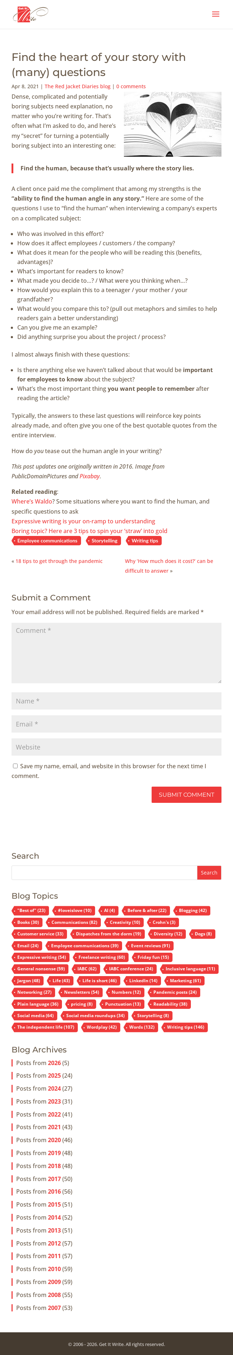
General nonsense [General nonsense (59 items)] (41, 969)
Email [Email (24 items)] (28, 946)
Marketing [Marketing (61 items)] (185, 981)
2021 (54, 1127)
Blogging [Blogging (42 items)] (193, 910)
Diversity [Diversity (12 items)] (168, 934)
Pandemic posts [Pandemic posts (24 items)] (175, 992)
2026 (54, 1063)
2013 (54, 1230)
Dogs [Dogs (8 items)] (203, 934)
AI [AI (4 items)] (109, 910)
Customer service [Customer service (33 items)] (40, 934)
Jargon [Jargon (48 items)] (28, 981)
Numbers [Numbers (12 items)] (126, 992)
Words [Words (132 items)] (141, 1027)
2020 (54, 1140)
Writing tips (144, 540)
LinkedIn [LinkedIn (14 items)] (143, 981)
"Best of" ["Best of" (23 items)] (31, 910)
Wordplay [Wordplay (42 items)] (102, 1027)
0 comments (131, 86)
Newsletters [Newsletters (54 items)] (81, 992)
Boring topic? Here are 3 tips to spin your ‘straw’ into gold (89, 531)
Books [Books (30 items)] (28, 922)
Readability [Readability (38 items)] (170, 1004)
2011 (54, 1256)
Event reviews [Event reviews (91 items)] (150, 946)
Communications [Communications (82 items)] (74, 922)
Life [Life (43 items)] (61, 981)
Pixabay (90, 476)
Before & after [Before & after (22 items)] (146, 910)
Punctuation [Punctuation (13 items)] (123, 1004)
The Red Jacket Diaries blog (78, 86)
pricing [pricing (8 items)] (82, 1004)
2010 (54, 1269)
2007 (54, 1308)
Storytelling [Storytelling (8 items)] (153, 1015)
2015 (54, 1204)
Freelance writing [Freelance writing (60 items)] (102, 957)
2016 (54, 1191)
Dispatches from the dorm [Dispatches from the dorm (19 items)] (108, 934)
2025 (54, 1075)
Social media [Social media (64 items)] (35, 1015)
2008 (54, 1295)
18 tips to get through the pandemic (59, 561)
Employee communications (47, 540)
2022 (54, 1114)
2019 (54, 1153)
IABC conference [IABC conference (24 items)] (131, 969)
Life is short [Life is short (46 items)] (99, 981)
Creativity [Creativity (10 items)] (125, 922)
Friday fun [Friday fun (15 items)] (153, 957)
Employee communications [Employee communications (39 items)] (84, 946)
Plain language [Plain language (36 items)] (37, 1004)
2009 (54, 1282)
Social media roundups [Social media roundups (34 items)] (95, 1015)
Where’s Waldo (32, 501)
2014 (54, 1217)
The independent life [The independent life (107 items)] (45, 1027)
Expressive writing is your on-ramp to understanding (83, 521)
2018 (54, 1166)
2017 (54, 1179)
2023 (54, 1101)
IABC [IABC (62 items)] (87, 969)
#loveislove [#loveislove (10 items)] (74, 910)
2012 (54, 1243)
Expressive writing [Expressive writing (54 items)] (41, 957)
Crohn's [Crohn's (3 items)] (164, 922)
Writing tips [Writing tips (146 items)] (185, 1027)
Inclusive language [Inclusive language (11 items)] (190, 969)
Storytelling (104, 540)
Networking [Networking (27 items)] (34, 992)
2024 (54, 1088)
